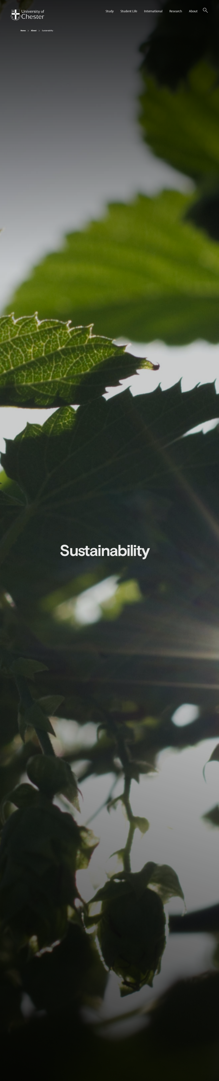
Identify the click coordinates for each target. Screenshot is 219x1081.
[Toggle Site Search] (205, 10)
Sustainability (47, 30)
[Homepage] (27, 15)
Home (23, 30)
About (33, 30)
